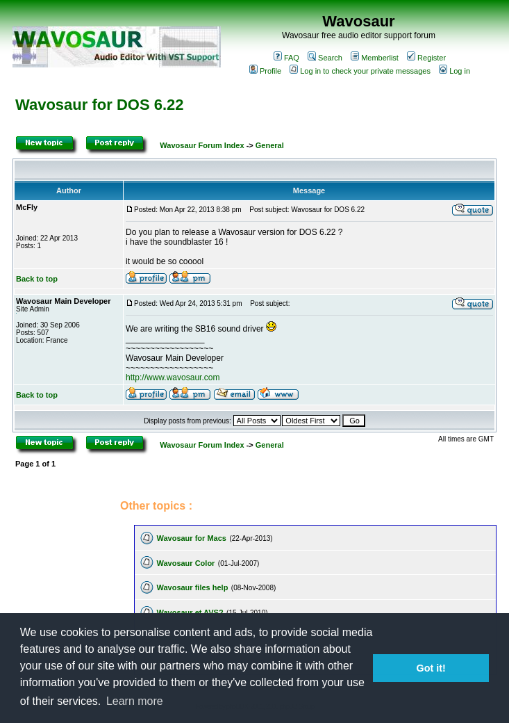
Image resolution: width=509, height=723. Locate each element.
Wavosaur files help (192, 587)
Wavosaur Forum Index (202, 145)
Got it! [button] (431, 668)
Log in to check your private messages (360, 71)
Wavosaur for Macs (191, 538)
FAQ (286, 58)
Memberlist (375, 58)
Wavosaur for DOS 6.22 (99, 104)
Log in (454, 71)
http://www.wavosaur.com (172, 377)
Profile (265, 71)
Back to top (37, 279)
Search (325, 58)
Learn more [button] (134, 701)
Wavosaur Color (185, 563)
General (270, 145)
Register (426, 58)
